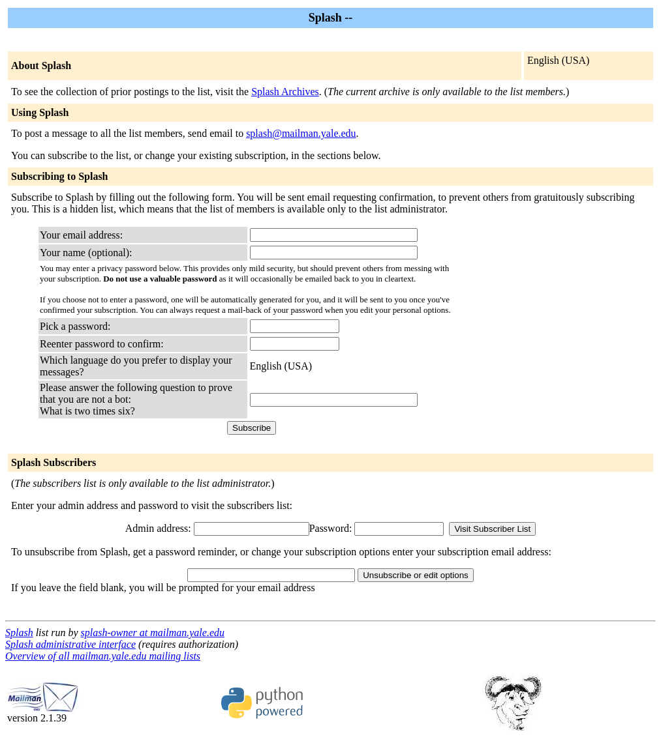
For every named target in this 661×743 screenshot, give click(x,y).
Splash (19, 632)
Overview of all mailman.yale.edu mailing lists (102, 656)
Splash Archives (285, 91)
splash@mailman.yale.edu (301, 133)
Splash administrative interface (70, 644)
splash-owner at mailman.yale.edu (152, 632)
